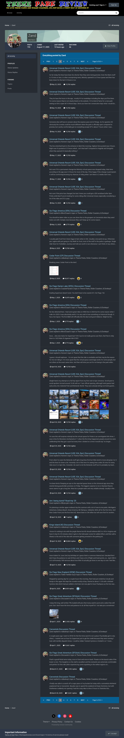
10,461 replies (69, 645)
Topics (10, 84)
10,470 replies (68, 297)
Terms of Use (9, 735)
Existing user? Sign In (97, 5)
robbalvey (64, 258)
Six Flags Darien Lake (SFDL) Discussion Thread (70, 286)
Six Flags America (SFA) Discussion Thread (67, 211)
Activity (19, 13)
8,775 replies (69, 224)
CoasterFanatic (66, 289)
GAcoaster (65, 599)
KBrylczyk (64, 503)
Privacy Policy (57, 722)
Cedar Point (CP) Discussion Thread (64, 256)
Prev (48, 61)
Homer (63, 71)
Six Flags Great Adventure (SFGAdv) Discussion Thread (73, 596)
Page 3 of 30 (97, 61)
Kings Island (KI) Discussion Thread (64, 525)
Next (82, 61)
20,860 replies (70, 541)
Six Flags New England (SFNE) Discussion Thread (70, 572)
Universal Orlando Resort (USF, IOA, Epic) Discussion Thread (75, 68)
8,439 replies (68, 589)
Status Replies (13, 72)
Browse (9, 13)
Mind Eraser (65, 213)
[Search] (88, 13)
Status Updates (13, 68)
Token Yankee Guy (68, 575)
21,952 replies (69, 622)
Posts (10, 88)
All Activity (11, 56)
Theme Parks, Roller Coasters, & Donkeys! (89, 71)
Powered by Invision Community (62, 725)
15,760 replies (69, 84)
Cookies (78, 722)
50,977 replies (68, 278)
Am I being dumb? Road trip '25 (62, 501)
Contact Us (68, 722)
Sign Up (114, 5)
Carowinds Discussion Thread (62, 629)
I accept (112, 733)
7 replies (68, 517)
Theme (46, 722)
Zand (51, 71)
